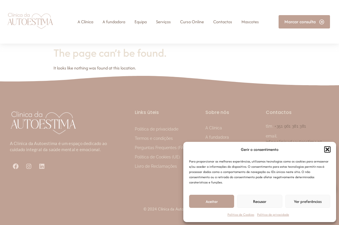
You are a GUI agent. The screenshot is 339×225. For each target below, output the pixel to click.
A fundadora (217, 137)
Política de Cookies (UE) (157, 157)
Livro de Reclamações (156, 166)
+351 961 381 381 (290, 126)
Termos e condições (154, 138)
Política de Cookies (240, 214)
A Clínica (213, 128)
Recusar (259, 201)
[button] (327, 149)
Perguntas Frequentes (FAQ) (161, 147)
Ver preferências (308, 201)
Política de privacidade (273, 214)
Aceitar (212, 201)
